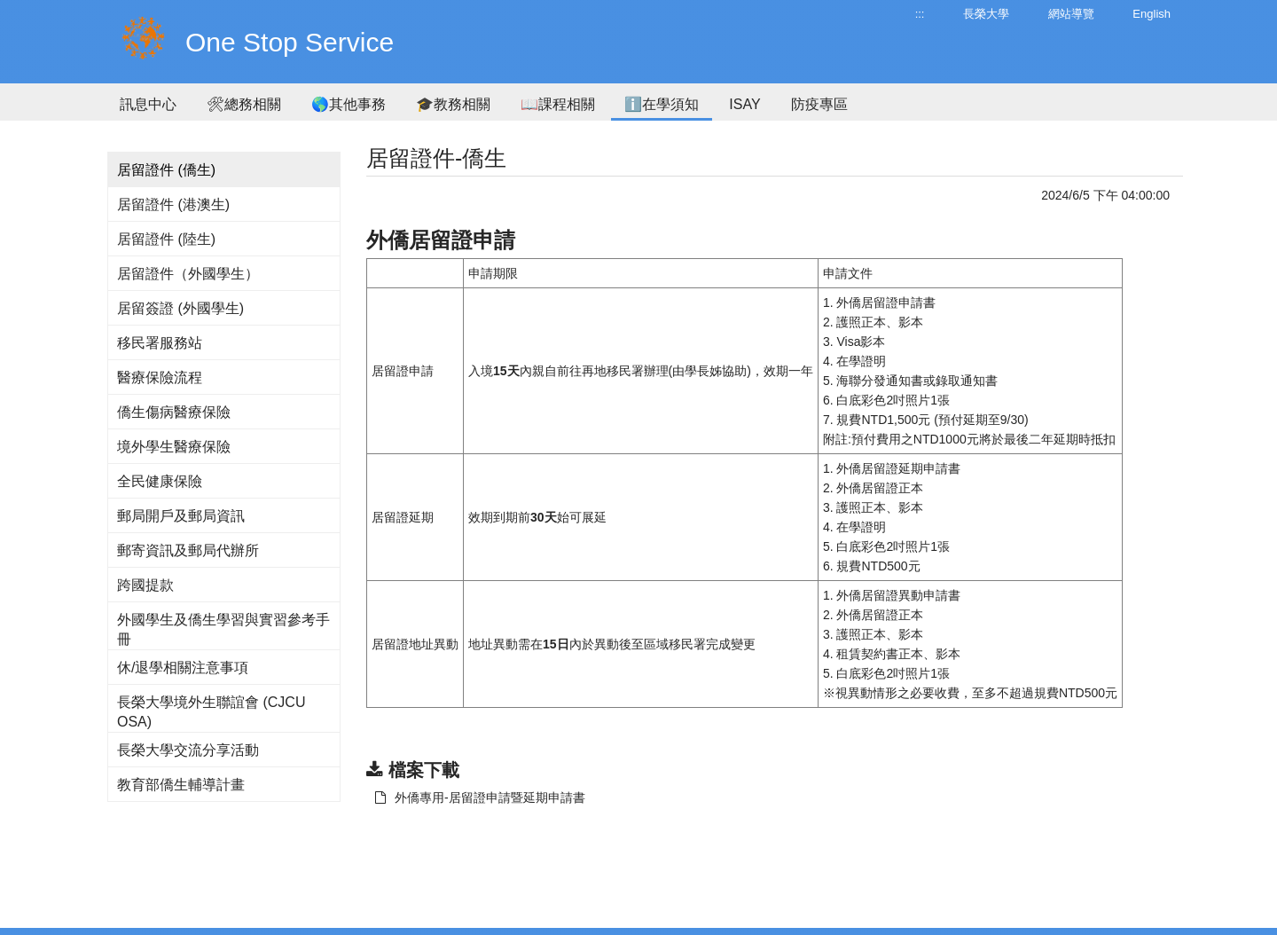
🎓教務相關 (453, 104)
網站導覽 (1071, 13)
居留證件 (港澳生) (173, 204)
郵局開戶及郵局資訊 (181, 515)
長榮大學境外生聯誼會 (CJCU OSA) (211, 712)
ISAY (744, 104)
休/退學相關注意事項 (182, 667)
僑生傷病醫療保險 (174, 412)
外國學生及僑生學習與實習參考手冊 (223, 629)
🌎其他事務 (348, 104)
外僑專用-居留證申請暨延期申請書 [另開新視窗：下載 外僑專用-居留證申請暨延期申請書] (480, 797)
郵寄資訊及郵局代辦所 (188, 550)
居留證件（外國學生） (188, 273)
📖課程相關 (558, 104)
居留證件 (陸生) (166, 239)
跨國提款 (145, 585)
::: (920, 13)
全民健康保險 (159, 481)
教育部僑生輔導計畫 (181, 784)
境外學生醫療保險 (174, 446)
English (1151, 13)
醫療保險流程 (159, 377)
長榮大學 (986, 13)
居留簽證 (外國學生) (180, 308)
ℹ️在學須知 (661, 104)
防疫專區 (819, 104)
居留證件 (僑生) (166, 169)
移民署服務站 (159, 342)
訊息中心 (148, 104)
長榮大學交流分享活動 (188, 750)
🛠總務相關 (244, 104)
